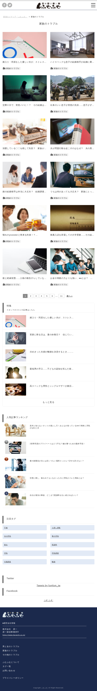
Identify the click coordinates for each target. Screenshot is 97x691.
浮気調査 (55, 553)
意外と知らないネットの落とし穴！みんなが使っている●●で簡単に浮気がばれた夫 (60, 427)
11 (61, 296)
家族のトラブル (10, 650)
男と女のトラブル (11, 646)
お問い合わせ (9, 671)
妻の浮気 (55, 536)
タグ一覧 (7, 666)
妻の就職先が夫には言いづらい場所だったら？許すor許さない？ (57, 461)
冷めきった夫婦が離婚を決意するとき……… (51, 352)
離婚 (53, 562)
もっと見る (48, 402)
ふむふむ (48, 600)
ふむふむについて (11, 662)
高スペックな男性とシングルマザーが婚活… (52, 386)
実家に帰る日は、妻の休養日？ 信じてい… (52, 335)
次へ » (70, 296)
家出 (6, 545)
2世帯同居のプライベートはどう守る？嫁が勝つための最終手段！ (57, 444)
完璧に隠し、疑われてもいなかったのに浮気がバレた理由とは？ (57, 478)
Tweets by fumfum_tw (49, 585)
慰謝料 (54, 545)
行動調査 (7, 562)
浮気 (6, 553)
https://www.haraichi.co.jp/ (14, 635)
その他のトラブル (11, 655)
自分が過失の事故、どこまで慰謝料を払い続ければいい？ (54, 495)
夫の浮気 (7, 536)
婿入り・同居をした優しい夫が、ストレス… (52, 318)
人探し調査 (56, 528)
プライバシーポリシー (13, 678)
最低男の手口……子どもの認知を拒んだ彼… (51, 369)
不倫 (6, 528)
